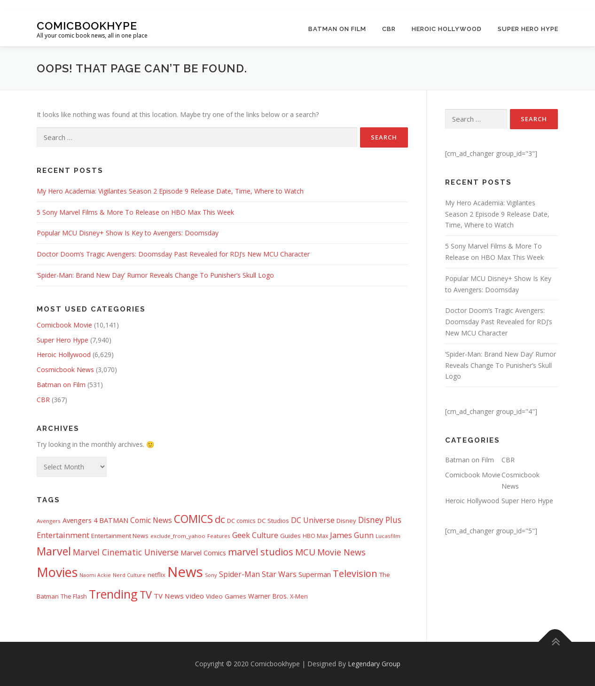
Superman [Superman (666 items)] (314, 574)
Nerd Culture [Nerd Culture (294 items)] (129, 574)
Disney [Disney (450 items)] (346, 520)
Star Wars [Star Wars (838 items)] (279, 574)
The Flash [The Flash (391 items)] (74, 596)
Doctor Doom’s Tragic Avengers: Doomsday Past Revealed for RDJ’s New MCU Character (173, 253)
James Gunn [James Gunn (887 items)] (352, 535)
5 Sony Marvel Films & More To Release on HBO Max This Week (135, 212)
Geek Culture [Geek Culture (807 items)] (255, 535)
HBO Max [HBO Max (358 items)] (315, 536)
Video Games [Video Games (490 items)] (226, 596)
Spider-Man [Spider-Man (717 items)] (239, 574)
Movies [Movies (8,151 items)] (57, 572)
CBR (389, 28)
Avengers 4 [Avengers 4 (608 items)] (80, 520)
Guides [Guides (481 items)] (290, 535)
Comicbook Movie (64, 324)
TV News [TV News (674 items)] (169, 595)
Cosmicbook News (65, 369)
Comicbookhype (87, 25)
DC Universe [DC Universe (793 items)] (313, 520)
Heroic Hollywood (447, 28)
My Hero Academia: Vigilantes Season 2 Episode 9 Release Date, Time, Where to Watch (170, 191)
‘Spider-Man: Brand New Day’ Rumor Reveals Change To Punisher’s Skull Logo (155, 275)
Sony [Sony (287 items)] (211, 574)
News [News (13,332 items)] (185, 571)
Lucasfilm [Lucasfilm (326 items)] (388, 535)
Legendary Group (374, 663)
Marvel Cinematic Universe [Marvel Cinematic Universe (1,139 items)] (126, 552)
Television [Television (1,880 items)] (355, 573)
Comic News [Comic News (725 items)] (151, 520)
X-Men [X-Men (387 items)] (299, 596)
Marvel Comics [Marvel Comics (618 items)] (203, 552)
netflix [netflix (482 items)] (156, 574)
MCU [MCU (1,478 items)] (305, 552)
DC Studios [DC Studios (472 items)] (273, 520)
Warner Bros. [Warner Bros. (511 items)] (268, 596)
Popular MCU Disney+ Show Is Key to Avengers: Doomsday (128, 232)
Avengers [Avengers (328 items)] (49, 520)
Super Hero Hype (528, 28)
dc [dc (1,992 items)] (220, 519)
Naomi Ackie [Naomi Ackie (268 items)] (95, 575)
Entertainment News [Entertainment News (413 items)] (120, 535)
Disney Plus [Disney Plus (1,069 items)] (379, 519)
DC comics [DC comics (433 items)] (241, 520)
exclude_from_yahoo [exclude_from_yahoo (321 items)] (177, 535)
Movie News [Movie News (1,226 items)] (341, 552)
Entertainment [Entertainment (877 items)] (63, 535)
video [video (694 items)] (195, 595)
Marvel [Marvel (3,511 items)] (54, 551)
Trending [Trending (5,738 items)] (113, 594)
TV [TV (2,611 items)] (146, 594)
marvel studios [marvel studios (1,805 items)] (260, 552)
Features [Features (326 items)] (218, 535)
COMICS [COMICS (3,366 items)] (193, 519)
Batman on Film (337, 28)
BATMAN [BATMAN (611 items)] (113, 520)
